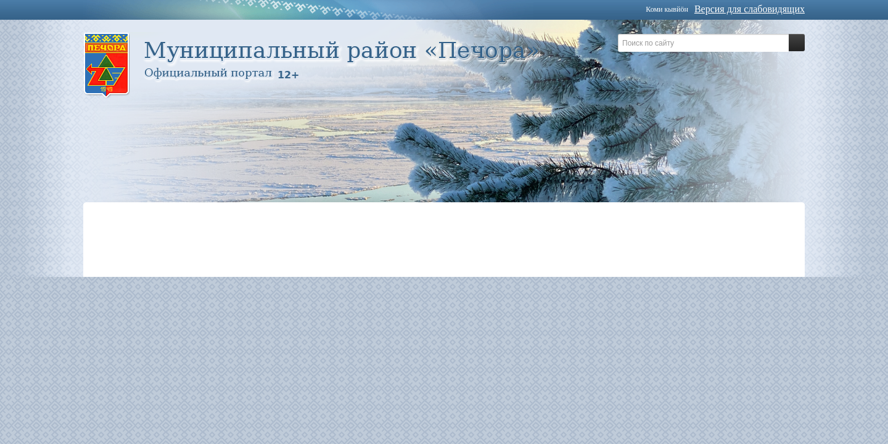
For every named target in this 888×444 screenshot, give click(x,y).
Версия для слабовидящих (749, 9)
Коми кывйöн (667, 9)
